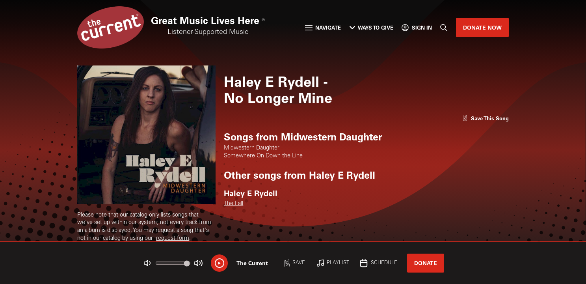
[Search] (443, 27)
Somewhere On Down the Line (263, 156)
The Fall (233, 204)
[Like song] (485, 118)
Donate (425, 263)
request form (172, 238)
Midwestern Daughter (251, 148)
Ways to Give (371, 27)
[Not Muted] (147, 263)
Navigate (323, 27)
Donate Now (482, 27)
